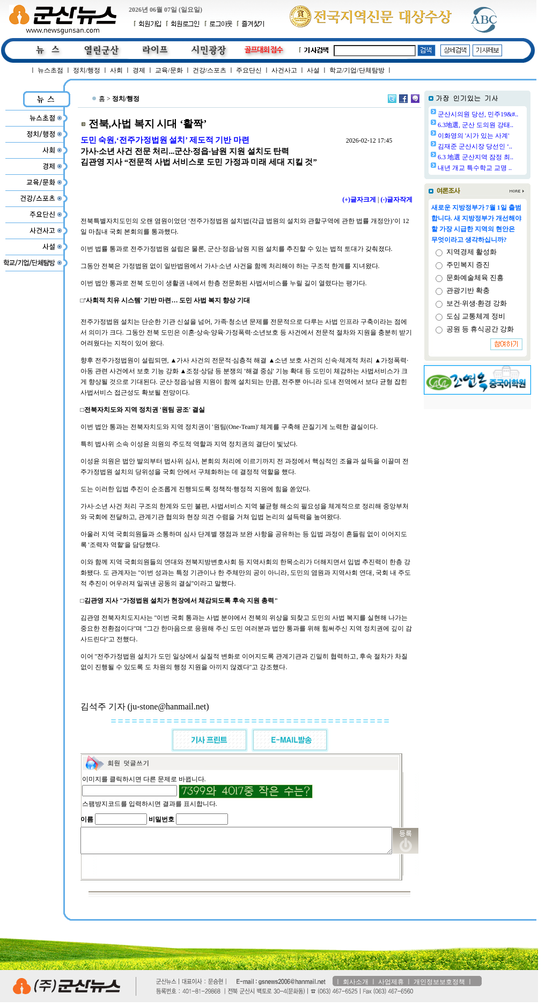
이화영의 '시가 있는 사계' (500, 135)
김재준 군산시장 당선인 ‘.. (502, 146)
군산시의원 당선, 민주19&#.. (505, 114)
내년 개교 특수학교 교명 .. (502, 168)
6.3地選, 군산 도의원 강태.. (503, 125)
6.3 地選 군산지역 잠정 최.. (503, 157)
